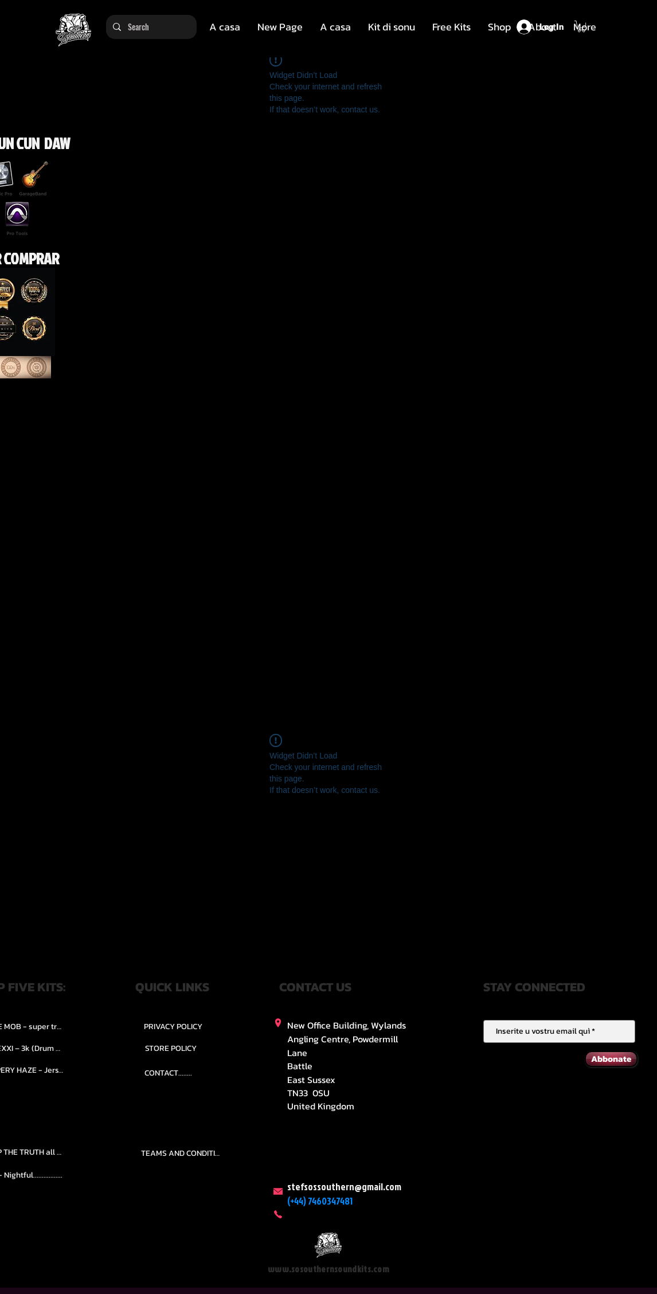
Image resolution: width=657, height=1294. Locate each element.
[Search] (150, 27)
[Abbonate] (611, 1059)
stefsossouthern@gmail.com (344, 1186)
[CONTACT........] (168, 1073)
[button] (391, 26)
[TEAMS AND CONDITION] (182, 1154)
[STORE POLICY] (170, 1048)
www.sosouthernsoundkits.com (328, 1269)
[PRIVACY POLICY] (173, 1026)
